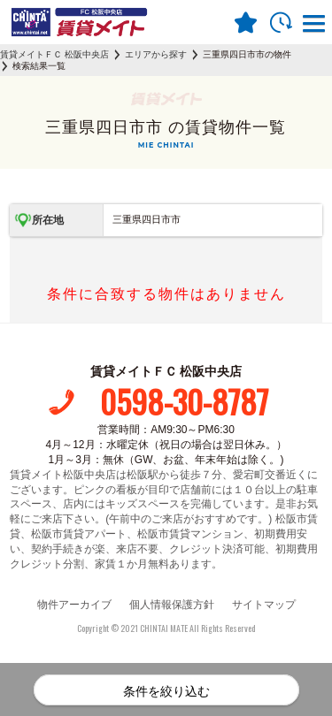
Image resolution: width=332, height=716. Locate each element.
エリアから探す (156, 54)
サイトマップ (264, 604)
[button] (314, 26)
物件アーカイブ (74, 604)
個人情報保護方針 (171, 604)
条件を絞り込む (166, 691)
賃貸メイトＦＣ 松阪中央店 (54, 54)
